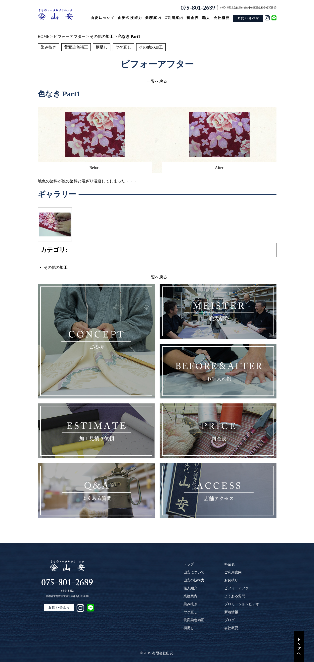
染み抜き (48, 47)
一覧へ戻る (157, 81)
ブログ (229, 620)
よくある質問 (234, 596)
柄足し (102, 47)
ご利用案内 (233, 572)
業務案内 (190, 596)
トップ (188, 564)
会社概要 (231, 628)
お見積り (231, 580)
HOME (43, 36)
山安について (193, 572)
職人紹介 (190, 588)
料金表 (229, 564)
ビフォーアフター (70, 36)
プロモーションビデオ (241, 604)
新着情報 (231, 612)
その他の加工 (102, 36)
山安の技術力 (193, 580)
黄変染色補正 (76, 47)
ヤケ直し (123, 47)
